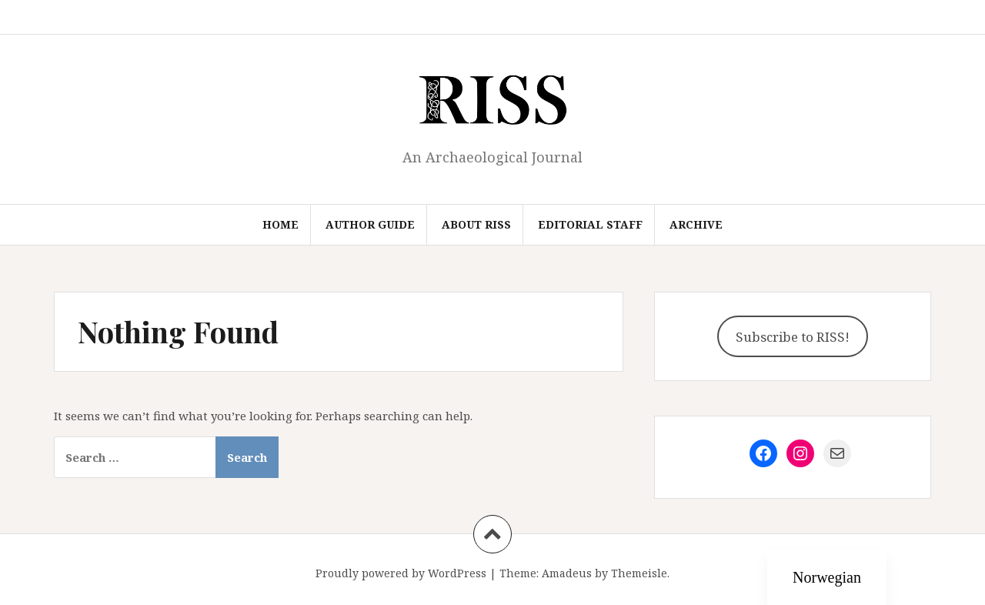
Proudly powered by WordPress (401, 573)
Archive (696, 224)
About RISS (476, 224)
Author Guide (370, 224)
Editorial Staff (590, 224)
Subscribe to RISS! (793, 337)
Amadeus (567, 573)
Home (280, 224)
